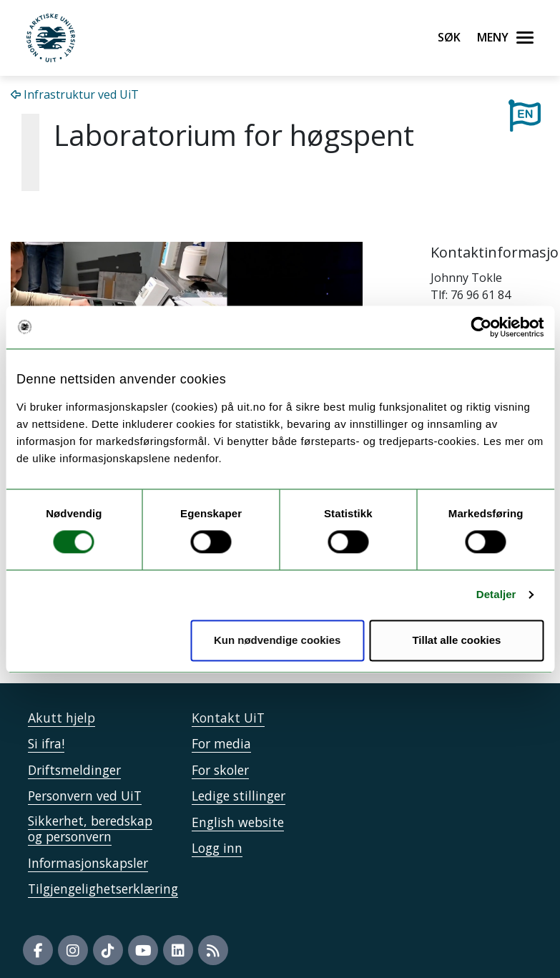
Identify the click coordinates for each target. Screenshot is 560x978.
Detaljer (496, 595)
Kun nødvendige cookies (277, 640)
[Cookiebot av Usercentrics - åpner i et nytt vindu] (481, 327)
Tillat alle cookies (456, 640)
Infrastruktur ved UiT (75, 94)
